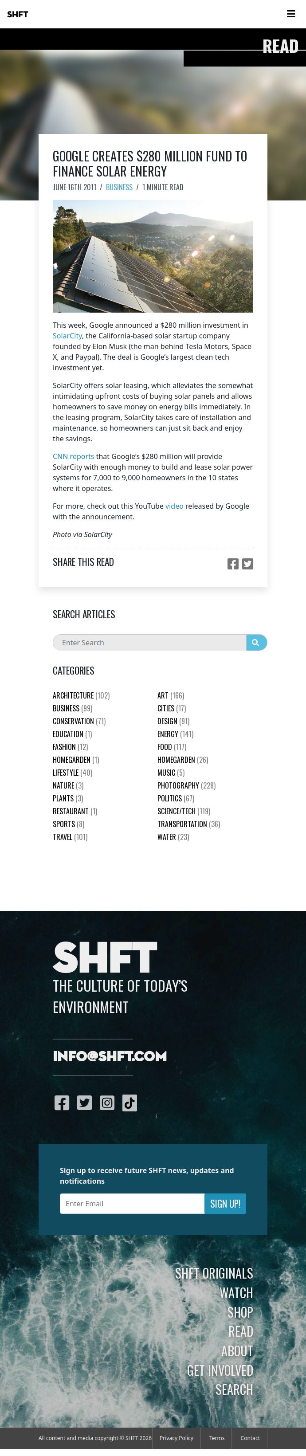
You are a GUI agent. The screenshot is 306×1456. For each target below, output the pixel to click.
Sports (68, 824)
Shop (240, 1312)
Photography (186, 785)
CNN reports (73, 456)
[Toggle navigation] (291, 14)
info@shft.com (110, 1057)
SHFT (17, 14)
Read (240, 1331)
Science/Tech (183, 811)
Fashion (70, 747)
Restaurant (75, 811)
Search (234, 1389)
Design (173, 721)
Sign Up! (225, 1203)
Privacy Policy (176, 1438)
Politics (175, 798)
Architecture (81, 695)
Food (171, 747)
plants (68, 798)
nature (68, 785)
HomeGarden (76, 759)
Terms (217, 1438)
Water (173, 837)
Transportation (188, 824)
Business (119, 187)
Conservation (79, 721)
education (72, 734)
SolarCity (67, 336)
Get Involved (220, 1370)
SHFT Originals (214, 1273)
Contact (250, 1438)
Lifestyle (72, 772)
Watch (236, 1292)
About (237, 1350)
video (174, 506)
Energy (175, 734)
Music (170, 772)
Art (170, 695)
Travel (70, 837)
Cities (171, 708)
